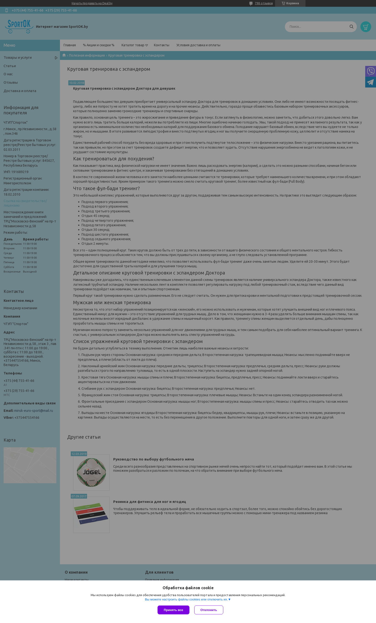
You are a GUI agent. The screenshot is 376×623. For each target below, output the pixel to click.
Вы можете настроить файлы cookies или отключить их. (186, 599)
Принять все (173, 610)
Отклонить (208, 610)
